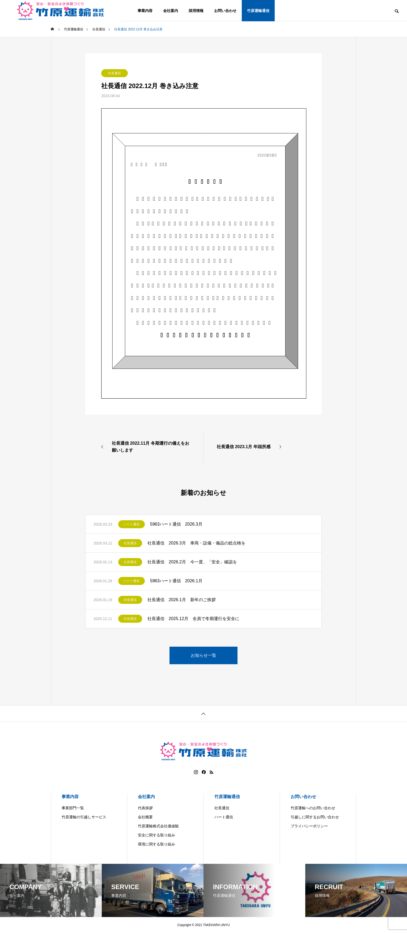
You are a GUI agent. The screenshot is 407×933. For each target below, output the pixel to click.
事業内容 (145, 11)
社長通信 (114, 73)
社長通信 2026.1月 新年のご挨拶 (181, 599)
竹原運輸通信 (258, 11)
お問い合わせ (225, 11)
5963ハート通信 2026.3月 (176, 524)
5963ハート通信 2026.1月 (176, 581)
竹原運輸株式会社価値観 (158, 826)
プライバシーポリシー (309, 826)
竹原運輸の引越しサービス (84, 817)
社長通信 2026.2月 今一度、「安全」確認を (192, 562)
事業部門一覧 (73, 808)
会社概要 (145, 817)
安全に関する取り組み (156, 835)
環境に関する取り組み (156, 844)
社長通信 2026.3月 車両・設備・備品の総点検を (196, 543)
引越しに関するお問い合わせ (315, 817)
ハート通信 (131, 524)
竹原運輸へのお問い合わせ (313, 808)
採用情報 (196, 11)
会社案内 (170, 11)
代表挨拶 (145, 808)
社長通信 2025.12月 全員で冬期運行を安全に (193, 618)
